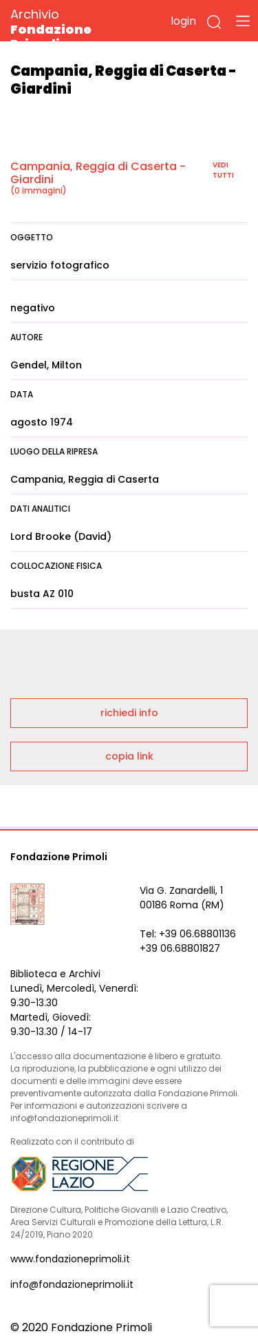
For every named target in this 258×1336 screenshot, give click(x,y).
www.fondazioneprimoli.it (70, 1259)
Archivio (75, 29)
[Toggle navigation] (243, 20)
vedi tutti (223, 170)
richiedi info (129, 713)
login (183, 21)
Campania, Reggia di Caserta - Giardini (98, 172)
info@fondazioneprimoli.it (71, 1284)
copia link (129, 756)
